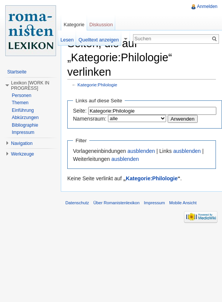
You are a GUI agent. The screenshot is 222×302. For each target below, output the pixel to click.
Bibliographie (25, 125)
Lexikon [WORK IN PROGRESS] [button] (30, 85)
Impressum (23, 132)
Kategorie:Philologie (97, 84)
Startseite (17, 72)
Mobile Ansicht (183, 202)
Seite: (80, 111)
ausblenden (141, 151)
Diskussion (101, 24)
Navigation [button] (22, 143)
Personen (21, 95)
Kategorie (73, 24)
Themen (20, 102)
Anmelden (207, 6)
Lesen (67, 40)
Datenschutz (77, 202)
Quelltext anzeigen (99, 40)
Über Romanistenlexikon (116, 202)
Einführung (23, 110)
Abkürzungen (25, 117)
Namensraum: (89, 119)
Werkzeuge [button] (22, 154)
